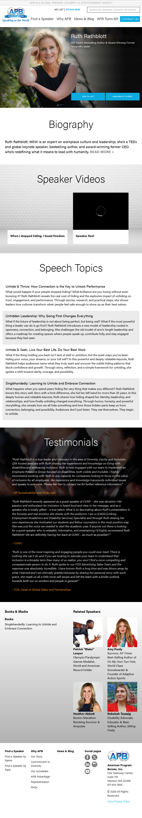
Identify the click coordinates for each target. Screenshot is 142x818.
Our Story (36, 756)
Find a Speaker (42, 18)
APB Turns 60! (108, 18)
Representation (40, 782)
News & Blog (84, 18)
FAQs (34, 787)
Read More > (102, 152)
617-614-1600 (73, 9)
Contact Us (129, 18)
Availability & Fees (122, 96)
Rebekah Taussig (119, 713)
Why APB (64, 18)
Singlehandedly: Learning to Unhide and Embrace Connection (31, 626)
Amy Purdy (114, 649)
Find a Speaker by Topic (15, 767)
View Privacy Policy (118, 801)
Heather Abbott (84, 713)
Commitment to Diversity (40, 764)
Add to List (88, 96)
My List (59, 9)
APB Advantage (40, 776)
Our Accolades (39, 771)
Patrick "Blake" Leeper (83, 651)
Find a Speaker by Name (15, 758)
